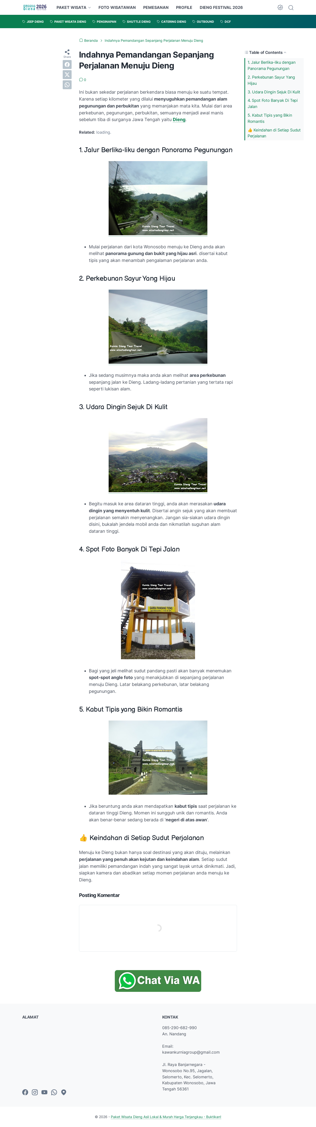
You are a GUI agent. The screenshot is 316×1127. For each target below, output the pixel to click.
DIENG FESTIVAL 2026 (221, 7)
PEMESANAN (156, 7)
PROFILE (184, 7)
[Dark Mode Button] (280, 7)
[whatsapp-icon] (54, 1092)
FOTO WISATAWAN (117, 7)
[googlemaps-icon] (64, 1092)
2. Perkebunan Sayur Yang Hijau (271, 80)
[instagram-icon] (35, 1092)
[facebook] (67, 64)
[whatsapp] (67, 84)
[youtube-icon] (44, 1092)
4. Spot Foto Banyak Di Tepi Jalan (273, 103)
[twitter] (67, 74)
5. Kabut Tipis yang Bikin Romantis (270, 118)
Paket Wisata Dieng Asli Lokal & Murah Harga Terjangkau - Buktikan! (166, 1117)
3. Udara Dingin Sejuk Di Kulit (274, 91)
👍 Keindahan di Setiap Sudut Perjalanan (274, 133)
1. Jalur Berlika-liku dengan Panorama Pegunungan (272, 65)
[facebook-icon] (25, 1092)
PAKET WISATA (71, 7)
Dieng (179, 119)
